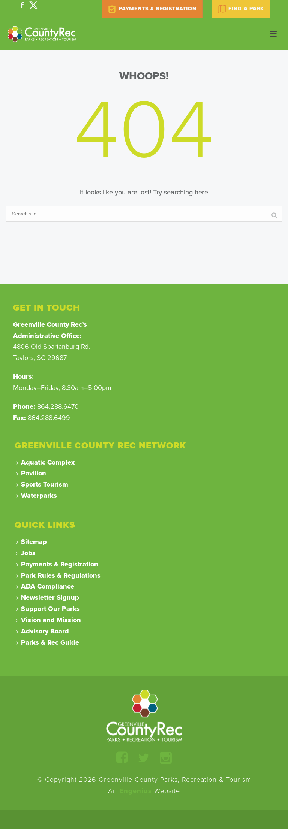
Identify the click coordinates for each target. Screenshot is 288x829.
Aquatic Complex (45, 462)
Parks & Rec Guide (47, 642)
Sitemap (31, 542)
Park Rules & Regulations (58, 575)
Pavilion (31, 473)
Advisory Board (42, 631)
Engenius (135, 791)
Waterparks (36, 495)
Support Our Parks (48, 609)
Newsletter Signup (47, 597)
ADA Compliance (45, 586)
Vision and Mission (48, 620)
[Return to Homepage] (144, 715)
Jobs (26, 553)
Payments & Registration (57, 564)
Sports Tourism (42, 484)
